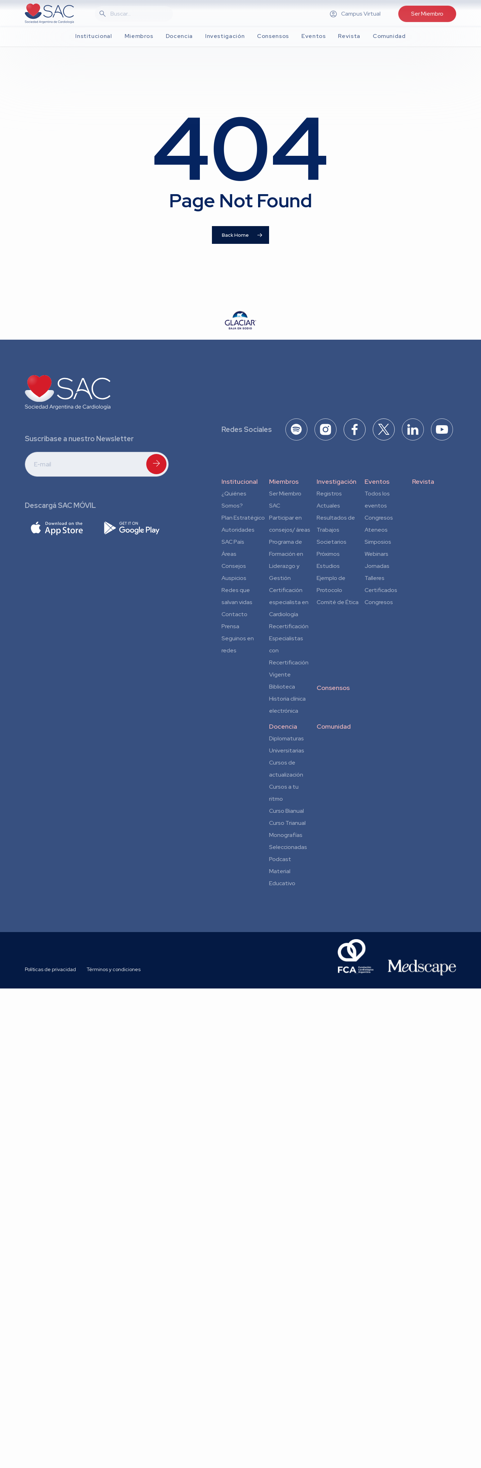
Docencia (283, 726)
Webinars (376, 554)
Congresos (379, 517)
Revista (423, 481)
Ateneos (376, 529)
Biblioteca (282, 686)
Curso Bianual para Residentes (286, 812)
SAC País (233, 542)
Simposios (378, 542)
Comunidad (334, 726)
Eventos (377, 481)
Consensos (333, 688)
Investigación (336, 481)
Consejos (234, 566)
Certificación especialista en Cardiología (288, 602)
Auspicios (234, 578)
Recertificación (288, 626)
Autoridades (238, 529)
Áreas (229, 554)
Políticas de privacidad (50, 969)
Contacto (234, 614)
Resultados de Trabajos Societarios (336, 530)
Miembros (284, 481)
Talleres (374, 578)
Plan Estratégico (243, 517)
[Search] (138, 14)
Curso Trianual (287, 823)
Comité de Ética (338, 602)
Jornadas (377, 566)
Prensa (230, 626)
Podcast (280, 859)
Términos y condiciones (114, 969)
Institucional (240, 481)
